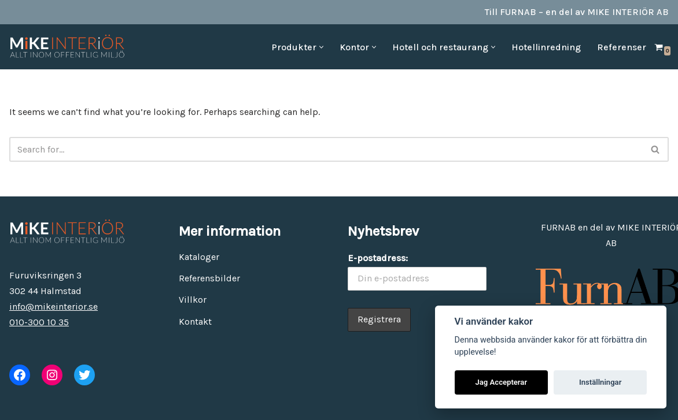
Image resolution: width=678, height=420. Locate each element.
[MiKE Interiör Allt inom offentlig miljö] (67, 47)
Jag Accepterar (501, 382)
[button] (321, 47)
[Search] (326, 149)
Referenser (621, 47)
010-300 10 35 (39, 322)
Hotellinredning (546, 47)
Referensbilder (209, 278)
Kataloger (199, 256)
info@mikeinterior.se (53, 306)
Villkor (193, 299)
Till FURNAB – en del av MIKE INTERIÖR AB (577, 11)
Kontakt (195, 321)
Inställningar (600, 382)
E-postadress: (378, 257)
